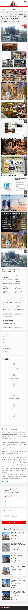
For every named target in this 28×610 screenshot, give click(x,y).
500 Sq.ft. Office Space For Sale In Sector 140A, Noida (18, 580)
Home (4, 12)
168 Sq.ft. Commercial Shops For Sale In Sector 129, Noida (18, 592)
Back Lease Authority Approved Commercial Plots (18, 544)
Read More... (5, 481)
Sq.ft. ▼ (7, 288)
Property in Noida (11, 12)
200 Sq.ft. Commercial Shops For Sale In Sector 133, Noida (18, 557)
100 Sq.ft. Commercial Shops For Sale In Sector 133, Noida (18, 534)
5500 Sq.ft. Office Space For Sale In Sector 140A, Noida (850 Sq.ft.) (18, 568)
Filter (23, 9)
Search (14, 9)
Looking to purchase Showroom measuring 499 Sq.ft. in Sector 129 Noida (14, 516)
